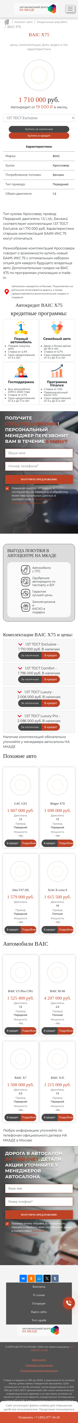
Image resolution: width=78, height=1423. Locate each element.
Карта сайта (39, 1311)
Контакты (39, 1286)
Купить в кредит (39, 135)
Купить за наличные (39, 129)
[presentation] (36, 527)
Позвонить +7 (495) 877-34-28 (39, 1417)
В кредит (50, 655)
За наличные (30, 655)
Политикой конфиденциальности (31, 501)
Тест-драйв (39, 1320)
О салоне (39, 1295)
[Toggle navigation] (70, 9)
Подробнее (29, 843)
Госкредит (39, 1303)
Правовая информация (39, 1365)
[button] (20, 644)
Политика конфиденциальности (39, 1370)
